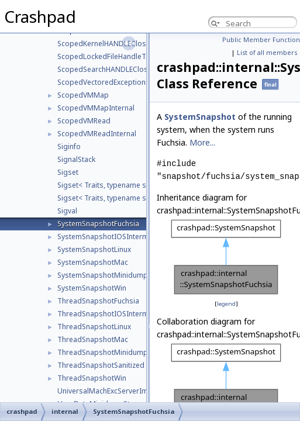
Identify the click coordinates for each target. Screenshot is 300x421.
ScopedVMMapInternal (96, 108)
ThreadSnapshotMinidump (102, 352)
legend (226, 304)
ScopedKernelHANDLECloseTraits (113, 44)
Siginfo (69, 146)
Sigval (67, 211)
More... (202, 142)
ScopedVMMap (83, 95)
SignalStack (76, 159)
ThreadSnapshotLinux (94, 327)
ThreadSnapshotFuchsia (98, 301)
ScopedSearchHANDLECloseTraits (114, 69)
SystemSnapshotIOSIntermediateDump (123, 236)
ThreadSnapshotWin (91, 378)
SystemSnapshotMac (92, 262)
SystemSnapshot (200, 116)
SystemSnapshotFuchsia (98, 224)
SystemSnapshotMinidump (102, 275)
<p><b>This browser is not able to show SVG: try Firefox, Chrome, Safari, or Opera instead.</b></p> (226, 257)
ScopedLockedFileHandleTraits (109, 56)
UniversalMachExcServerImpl (105, 391)
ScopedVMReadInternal (96, 134)
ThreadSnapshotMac (92, 339)
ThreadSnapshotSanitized (100, 365)
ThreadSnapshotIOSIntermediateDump (123, 314)
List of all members (267, 53)
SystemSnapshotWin (91, 288)
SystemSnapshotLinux (94, 249)
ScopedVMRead (84, 121)
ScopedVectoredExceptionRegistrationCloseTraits (141, 82)
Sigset (67, 172)
